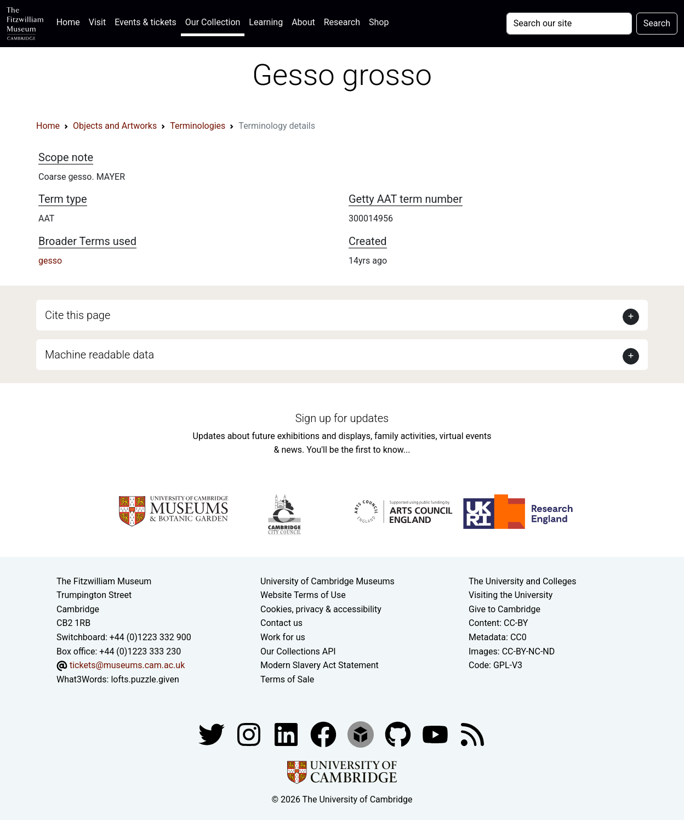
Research (342, 22)
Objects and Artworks (115, 126)
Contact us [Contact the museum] (281, 623)
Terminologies (197, 126)
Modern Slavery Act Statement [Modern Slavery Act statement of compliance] (319, 665)
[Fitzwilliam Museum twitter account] (212, 734)
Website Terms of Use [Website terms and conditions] (303, 595)
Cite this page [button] (77, 315)
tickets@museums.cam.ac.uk (127, 665)
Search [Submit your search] (656, 23)
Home (70, 21)
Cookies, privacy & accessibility (320, 609)
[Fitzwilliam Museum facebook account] (287, 734)
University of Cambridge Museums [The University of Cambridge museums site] (327, 581)
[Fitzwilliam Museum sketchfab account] (361, 734)
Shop (379, 22)
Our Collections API (298, 651)
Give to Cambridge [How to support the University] (504, 609)
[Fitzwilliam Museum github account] (399, 734)
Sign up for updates (342, 418)
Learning (266, 22)
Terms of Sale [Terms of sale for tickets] (287, 679)
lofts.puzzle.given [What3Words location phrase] (145, 679)
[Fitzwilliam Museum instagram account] (250, 734)
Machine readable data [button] (99, 354)
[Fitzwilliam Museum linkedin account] (324, 734)
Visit (97, 22)
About (303, 22)
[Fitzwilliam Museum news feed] (472, 734)
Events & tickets (145, 22)
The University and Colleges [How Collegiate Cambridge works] (522, 581)
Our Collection (212, 22)
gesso (50, 260)
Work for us (282, 637)
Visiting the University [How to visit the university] (510, 595)
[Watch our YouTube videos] (436, 734)
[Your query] (569, 24)
